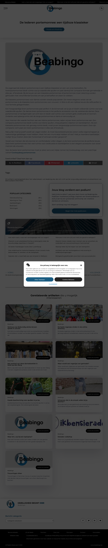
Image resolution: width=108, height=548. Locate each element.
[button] (81, 265)
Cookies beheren (68, 279)
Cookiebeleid (53, 284)
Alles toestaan (40, 279)
